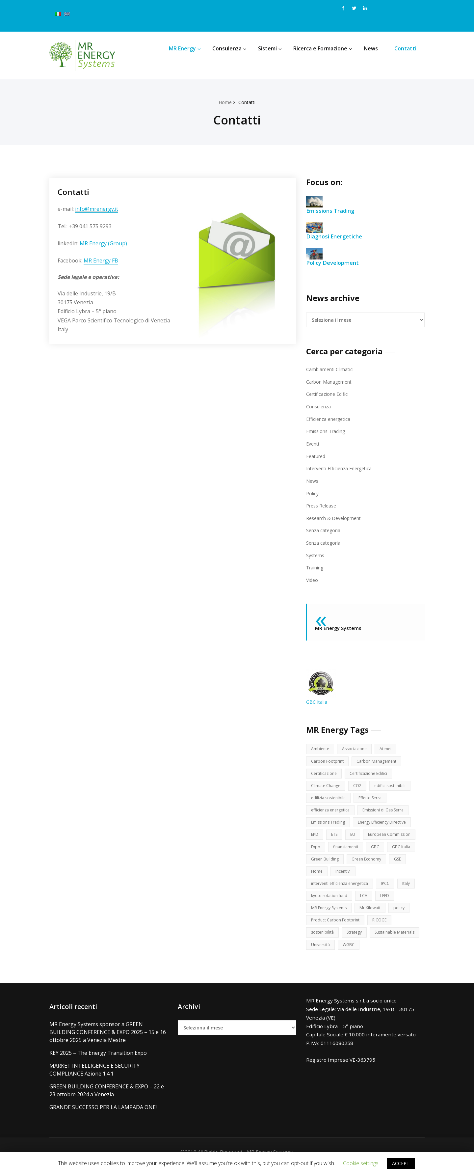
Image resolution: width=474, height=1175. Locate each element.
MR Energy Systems (340, 627)
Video (312, 579)
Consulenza (229, 48)
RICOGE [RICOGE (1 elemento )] (381, 928)
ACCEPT (400, 1163)
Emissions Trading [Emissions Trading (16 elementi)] (329, 826)
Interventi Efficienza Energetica (341, 468)
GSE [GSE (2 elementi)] (403, 864)
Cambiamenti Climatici (330, 369)
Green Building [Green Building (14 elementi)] (326, 864)
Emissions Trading (332, 205)
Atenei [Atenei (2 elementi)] (388, 749)
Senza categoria (324, 530)
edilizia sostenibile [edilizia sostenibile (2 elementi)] (329, 800)
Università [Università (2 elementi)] (378, 953)
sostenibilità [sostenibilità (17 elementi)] (323, 940)
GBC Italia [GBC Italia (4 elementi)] (405, 851)
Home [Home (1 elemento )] (317, 877)
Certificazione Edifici (329, 394)
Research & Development (335, 517)
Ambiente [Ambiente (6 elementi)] (320, 749)
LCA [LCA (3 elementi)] (366, 902)
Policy (312, 492)
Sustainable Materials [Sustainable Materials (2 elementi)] (333, 953)
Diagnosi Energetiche (337, 231)
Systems (316, 554)
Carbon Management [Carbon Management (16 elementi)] (378, 762)
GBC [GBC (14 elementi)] (378, 851)
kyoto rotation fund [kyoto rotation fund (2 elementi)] (330, 902)
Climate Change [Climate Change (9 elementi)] (327, 787)
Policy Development (335, 257)
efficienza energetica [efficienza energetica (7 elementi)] (332, 813)
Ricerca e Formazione (322, 48)
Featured (316, 455)
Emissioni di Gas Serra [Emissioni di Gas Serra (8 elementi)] (388, 813)
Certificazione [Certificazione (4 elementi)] (325, 775)
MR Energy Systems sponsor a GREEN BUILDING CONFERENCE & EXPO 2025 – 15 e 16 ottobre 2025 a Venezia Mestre (107, 1041)
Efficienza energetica (330, 418)
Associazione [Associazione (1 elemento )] (356, 749)
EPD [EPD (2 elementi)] (315, 838)
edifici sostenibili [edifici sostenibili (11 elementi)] (393, 787)
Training (315, 566)
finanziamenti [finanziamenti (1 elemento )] (347, 851)
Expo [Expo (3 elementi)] (316, 851)
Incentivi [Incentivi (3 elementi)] (344, 877)
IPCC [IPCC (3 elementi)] (390, 889)
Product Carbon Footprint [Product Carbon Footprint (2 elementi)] (336, 928)
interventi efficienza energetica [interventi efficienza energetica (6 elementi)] (342, 889)
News (371, 48)
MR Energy (185, 48)
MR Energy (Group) (103, 243)
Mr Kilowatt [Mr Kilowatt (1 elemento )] (374, 915)
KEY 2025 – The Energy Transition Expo (98, 1062)
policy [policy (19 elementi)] (404, 915)
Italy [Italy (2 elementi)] (412, 889)
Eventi (313, 443)
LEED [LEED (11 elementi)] (387, 902)
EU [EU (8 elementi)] (354, 838)
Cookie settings (361, 1163)
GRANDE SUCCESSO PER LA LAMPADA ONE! (103, 1116)
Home (225, 102)
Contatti (405, 48)
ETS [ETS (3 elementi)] (335, 838)
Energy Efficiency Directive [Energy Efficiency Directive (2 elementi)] (386, 826)
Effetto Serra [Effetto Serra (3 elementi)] (373, 800)
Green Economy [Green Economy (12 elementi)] (370, 864)
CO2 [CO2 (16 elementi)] (360, 787)
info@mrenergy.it (96, 208)
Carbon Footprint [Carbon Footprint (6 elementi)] (328, 762)
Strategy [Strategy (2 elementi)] (356, 940)
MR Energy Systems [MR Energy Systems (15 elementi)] (331, 915)
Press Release (322, 505)
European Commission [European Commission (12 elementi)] (392, 838)
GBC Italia (321, 687)
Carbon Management (330, 381)
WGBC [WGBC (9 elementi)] (407, 953)
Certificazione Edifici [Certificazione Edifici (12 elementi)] (372, 775)
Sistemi (270, 48)
